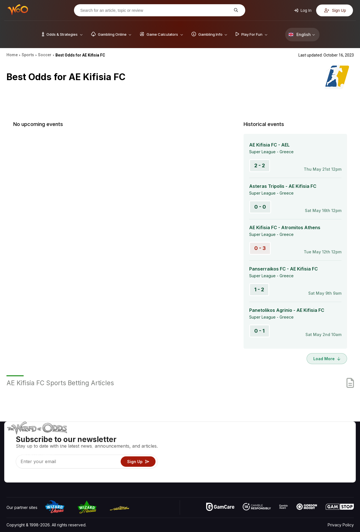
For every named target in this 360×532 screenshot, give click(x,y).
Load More (326, 358)
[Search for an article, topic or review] (155, 10)
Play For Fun (253, 461)
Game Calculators (258, 445)
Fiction (338, 461)
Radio (307, 469)
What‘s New (312, 461)
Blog (336, 445)
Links (306, 453)
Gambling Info (254, 453)
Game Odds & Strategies (264, 437)
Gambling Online (257, 469)
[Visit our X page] (23, 476)
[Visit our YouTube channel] (11, 476)
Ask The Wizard (257, 477)
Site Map (340, 453)
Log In (303, 10)
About (307, 437)
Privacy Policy (341, 524)
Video (337, 437)
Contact (309, 445)
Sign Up (335, 10)
